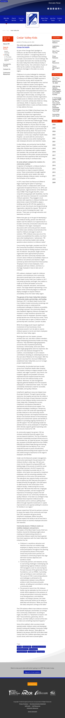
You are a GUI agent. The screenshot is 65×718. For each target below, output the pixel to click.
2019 (54, 148)
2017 (54, 155)
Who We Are (6, 19)
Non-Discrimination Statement (38, 704)
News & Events (5, 48)
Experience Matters (56, 42)
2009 (54, 182)
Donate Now (54, 2)
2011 (54, 176)
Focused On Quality (7, 65)
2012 (54, 172)
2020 (54, 145)
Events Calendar (6, 52)
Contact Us (59, 19)
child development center (22, 649)
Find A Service (14, 19)
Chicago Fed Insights (23, 47)
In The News (7, 57)
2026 (54, 124)
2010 (54, 179)
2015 (54, 162)
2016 (54, 159)
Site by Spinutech (32, 711)
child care (19, 646)
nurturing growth (40, 651)
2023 (54, 135)
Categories (56, 37)
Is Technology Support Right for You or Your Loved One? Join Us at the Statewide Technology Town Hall (56, 104)
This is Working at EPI (55, 67)
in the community (31, 651)
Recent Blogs (57, 74)
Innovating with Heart (55, 115)
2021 (54, 142)
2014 (54, 165)
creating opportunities (22, 651)
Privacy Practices (23, 704)
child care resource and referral (38, 646)
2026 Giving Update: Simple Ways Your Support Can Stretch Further (56, 90)
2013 (54, 169)
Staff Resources (55, 62)
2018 (54, 152)
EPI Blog (6, 55)
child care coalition (27, 646)
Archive (55, 121)
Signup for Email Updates (32, 672)
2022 (54, 138)
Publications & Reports (8, 59)
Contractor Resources (6, 73)
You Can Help (21, 19)
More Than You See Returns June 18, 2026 (56, 80)
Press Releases (55, 57)
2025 (54, 128)
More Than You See (44, 19)
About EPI (6, 44)
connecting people (33, 649)
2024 (54, 131)
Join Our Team (52, 19)
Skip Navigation (4, 1)
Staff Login (27, 706)
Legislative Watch (55, 47)
